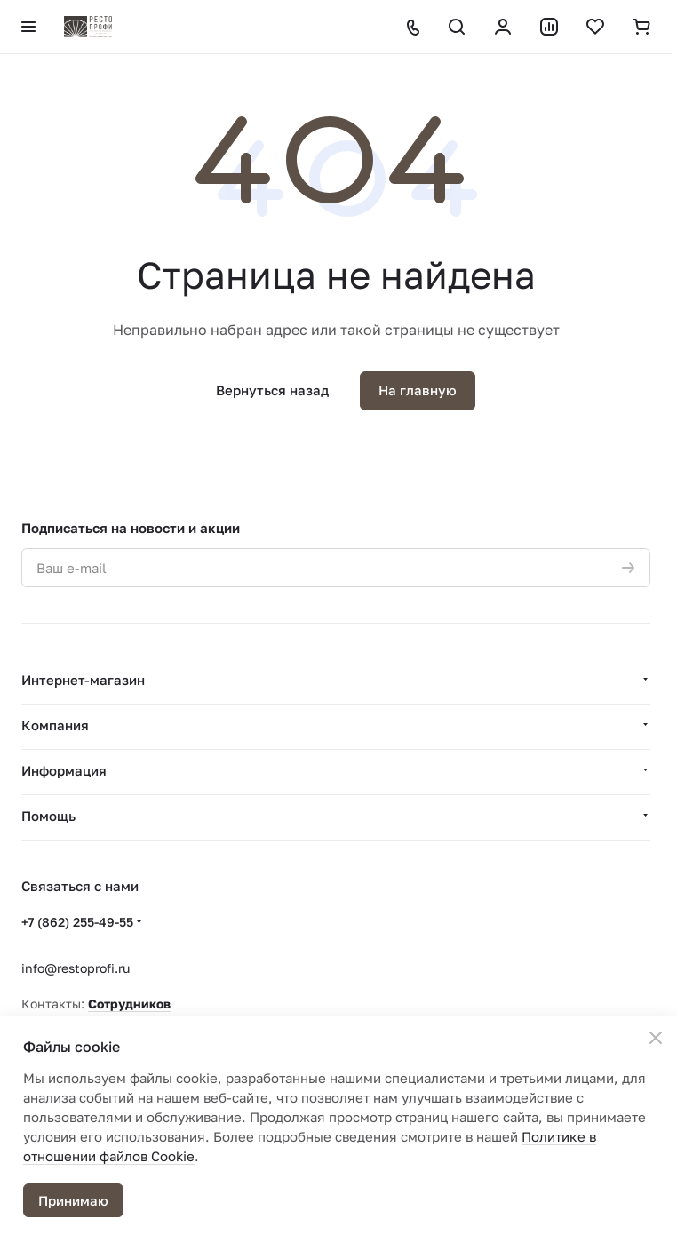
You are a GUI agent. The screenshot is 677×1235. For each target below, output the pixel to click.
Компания (55, 725)
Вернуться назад (272, 390)
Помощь (48, 816)
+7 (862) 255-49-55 (77, 921)
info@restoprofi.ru (75, 968)
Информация (64, 770)
